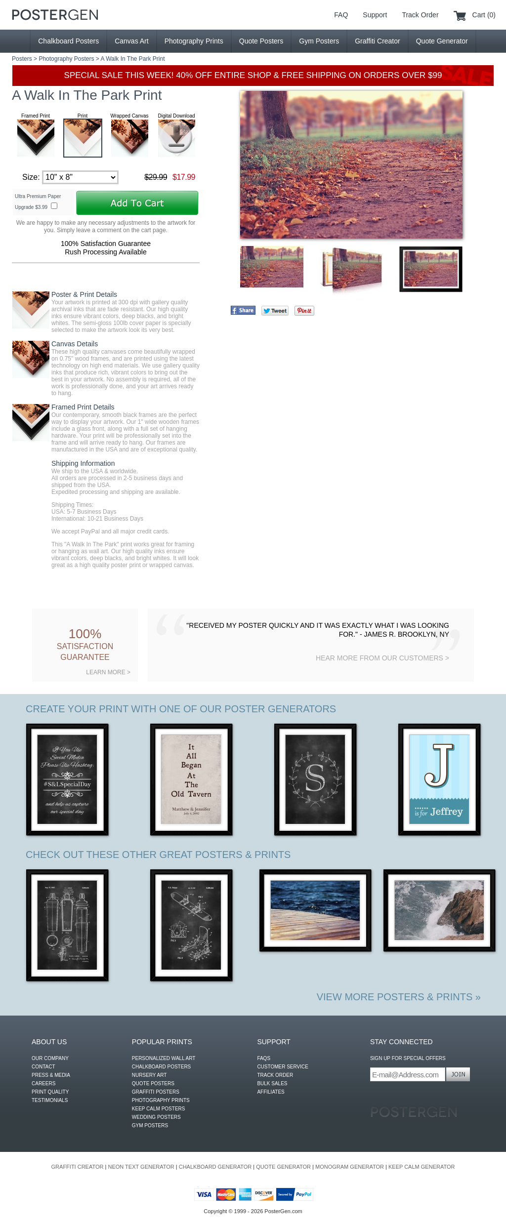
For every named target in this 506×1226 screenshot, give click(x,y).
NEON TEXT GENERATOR (141, 1167)
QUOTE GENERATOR (283, 1167)
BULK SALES (272, 1083)
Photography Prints (194, 41)
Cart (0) (484, 15)
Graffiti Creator (377, 41)
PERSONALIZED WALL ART (164, 1058)
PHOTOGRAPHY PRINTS (161, 1100)
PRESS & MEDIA (51, 1075)
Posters (22, 58)
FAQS (263, 1058)
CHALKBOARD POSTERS (161, 1066)
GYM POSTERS (150, 1125)
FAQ (341, 15)
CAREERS (43, 1083)
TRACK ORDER (275, 1075)
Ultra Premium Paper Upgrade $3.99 (38, 202)
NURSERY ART (149, 1075)
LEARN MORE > (108, 672)
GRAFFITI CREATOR (77, 1167)
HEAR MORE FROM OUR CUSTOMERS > (382, 658)
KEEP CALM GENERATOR (421, 1167)
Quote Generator (442, 41)
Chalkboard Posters (68, 41)
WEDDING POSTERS (156, 1117)
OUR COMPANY (50, 1058)
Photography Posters (66, 58)
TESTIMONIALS (50, 1100)
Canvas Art (131, 41)
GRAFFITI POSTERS (155, 1092)
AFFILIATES (270, 1092)
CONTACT (43, 1066)
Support (375, 15)
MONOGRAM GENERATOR (349, 1167)
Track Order (420, 15)
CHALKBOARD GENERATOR (215, 1167)
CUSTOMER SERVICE (282, 1066)
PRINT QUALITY (50, 1092)
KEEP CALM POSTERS (158, 1108)
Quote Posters (261, 41)
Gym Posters (319, 41)
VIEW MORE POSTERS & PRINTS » (399, 996)
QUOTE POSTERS (153, 1083)
